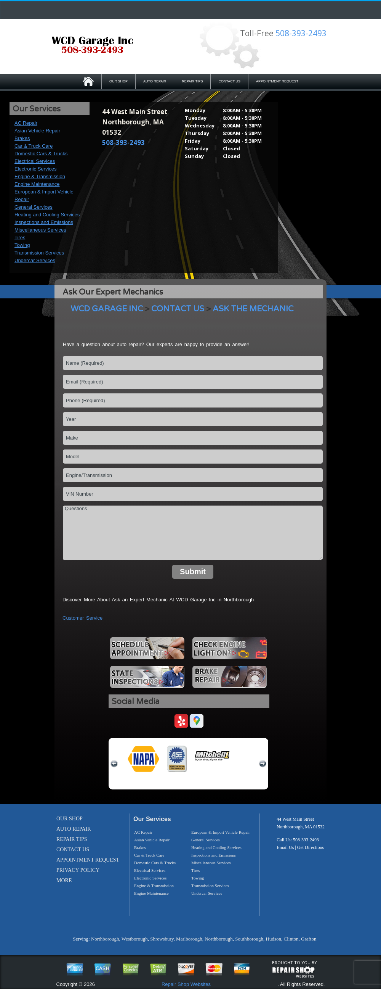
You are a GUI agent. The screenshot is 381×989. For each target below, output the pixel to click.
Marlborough (189, 939)
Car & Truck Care (33, 146)
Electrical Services (34, 161)
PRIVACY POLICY (77, 870)
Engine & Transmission (39, 176)
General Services (33, 207)
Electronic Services (35, 169)
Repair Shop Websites (186, 984)
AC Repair (25, 123)
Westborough (135, 939)
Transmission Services (39, 253)
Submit (193, 571)
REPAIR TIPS (192, 81)
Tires (19, 237)
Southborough (249, 939)
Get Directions (310, 847)
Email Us (285, 847)
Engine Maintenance (37, 184)
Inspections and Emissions (43, 222)
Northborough (105, 939)
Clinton (290, 939)
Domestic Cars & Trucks (40, 153)
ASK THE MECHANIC (253, 309)
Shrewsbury (161, 939)
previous (114, 764)
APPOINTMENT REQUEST (277, 81)
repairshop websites (293, 972)
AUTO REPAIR (154, 81)
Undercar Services (34, 260)
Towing (22, 245)
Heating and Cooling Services (47, 214)
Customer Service (82, 618)
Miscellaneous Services (40, 230)
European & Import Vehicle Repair (220, 832)
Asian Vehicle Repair (37, 131)
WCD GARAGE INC (106, 309)
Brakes (22, 138)
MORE (64, 880)
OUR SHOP (118, 81)
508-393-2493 (301, 33)
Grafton (308, 939)
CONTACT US (229, 81)
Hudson (273, 939)
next (262, 764)
